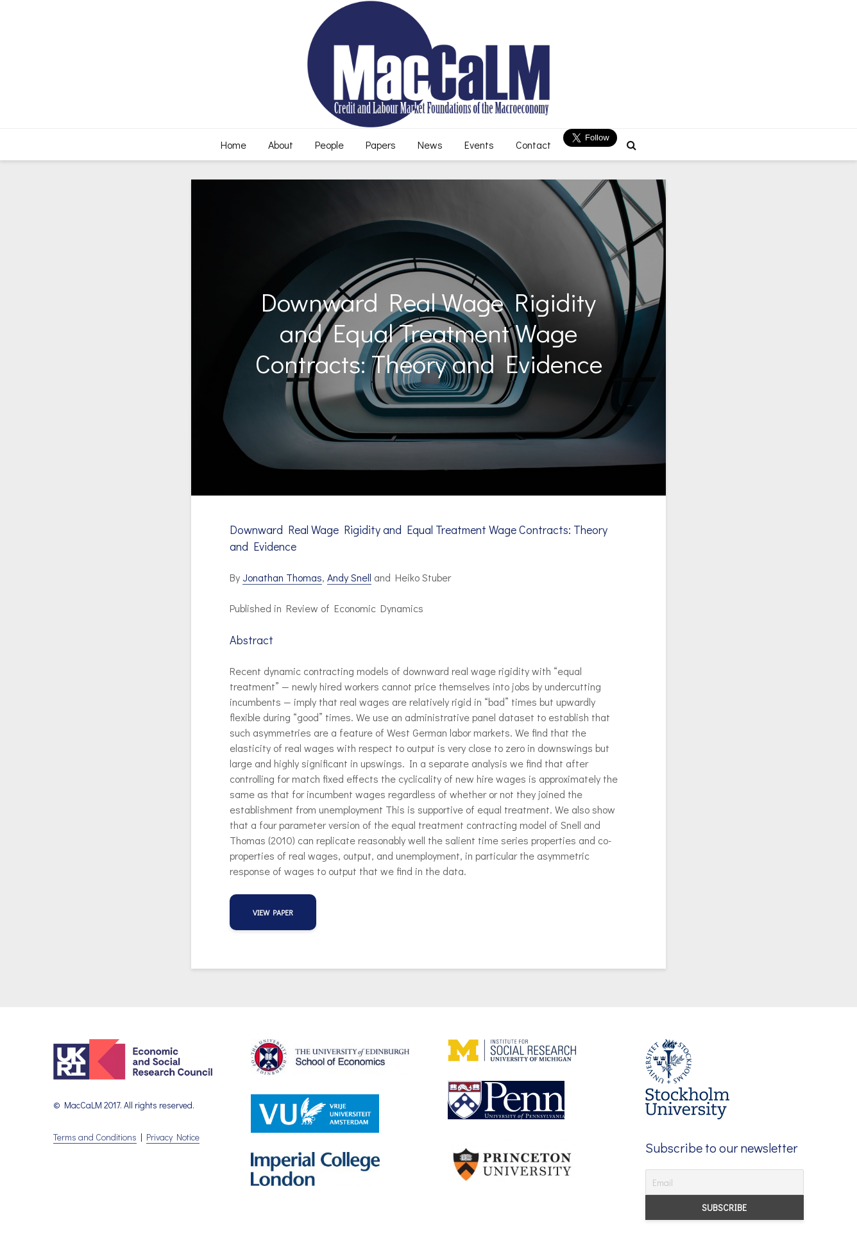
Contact (533, 144)
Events (479, 144)
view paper (273, 912)
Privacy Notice (172, 1137)
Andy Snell (349, 577)
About (280, 144)
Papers (381, 144)
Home (233, 144)
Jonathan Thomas (282, 577)
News (430, 144)
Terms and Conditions (95, 1137)
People (329, 144)
